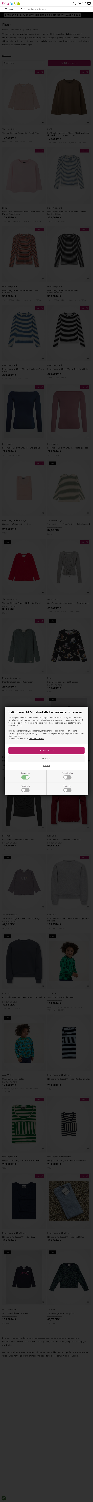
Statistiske (67, 788)
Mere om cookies (36, 739)
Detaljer (46, 765)
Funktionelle (25, 788)
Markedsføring (67, 775)
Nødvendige (25, 775)
